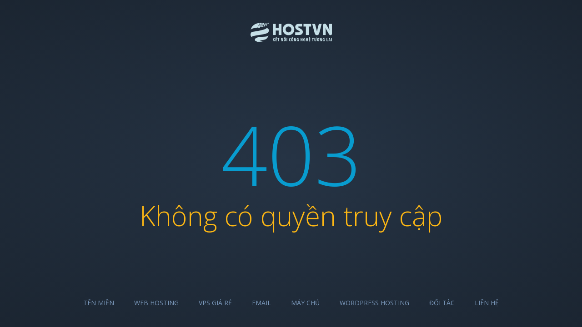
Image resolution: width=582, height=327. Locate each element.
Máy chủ (305, 302)
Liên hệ (487, 302)
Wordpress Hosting (374, 302)
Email (261, 302)
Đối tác (442, 302)
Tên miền (98, 302)
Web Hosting (156, 302)
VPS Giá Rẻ (215, 302)
